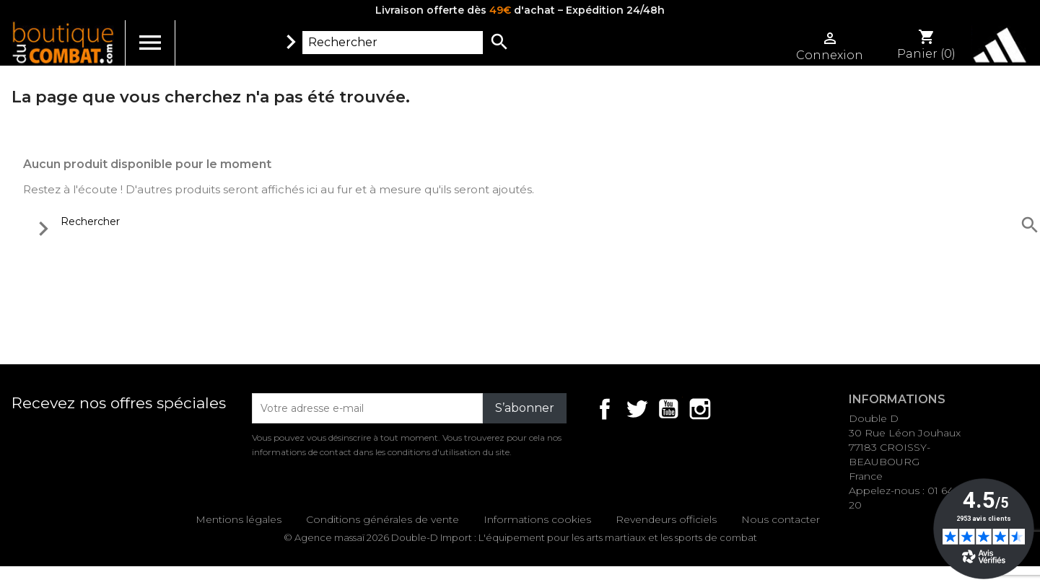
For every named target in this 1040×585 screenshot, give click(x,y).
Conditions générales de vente (382, 519)
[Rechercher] (392, 42)
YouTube (668, 409)
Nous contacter (780, 519)
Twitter (636, 409)
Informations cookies (537, 519)
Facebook (604, 409)
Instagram (700, 409)
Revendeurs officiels (666, 519)
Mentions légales (238, 519)
